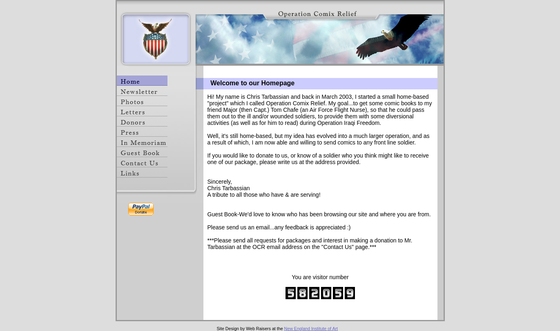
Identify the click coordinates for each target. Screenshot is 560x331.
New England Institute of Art (311, 328)
